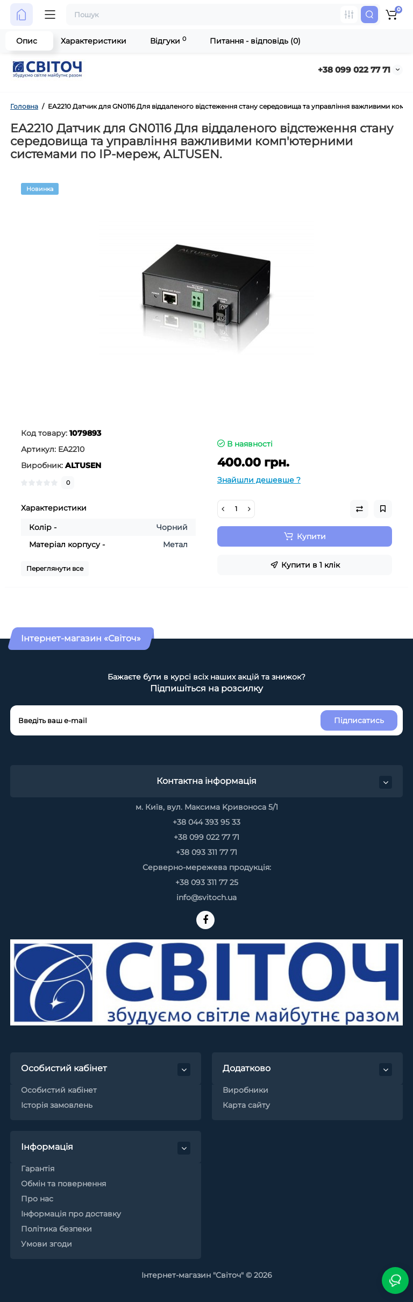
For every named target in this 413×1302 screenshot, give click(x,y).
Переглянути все (54, 568)
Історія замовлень (56, 1105)
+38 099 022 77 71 (354, 70)
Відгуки (168, 41)
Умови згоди (46, 1244)
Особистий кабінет (59, 1090)
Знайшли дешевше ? (259, 480)
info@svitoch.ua (206, 897)
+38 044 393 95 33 (206, 822)
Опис (26, 41)
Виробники (245, 1090)
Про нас (37, 1199)
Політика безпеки (56, 1229)
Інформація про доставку (71, 1214)
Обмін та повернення (63, 1183)
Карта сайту (246, 1105)
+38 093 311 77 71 (206, 852)
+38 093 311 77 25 (206, 882)
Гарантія (37, 1168)
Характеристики (93, 41)
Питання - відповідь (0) (255, 41)
